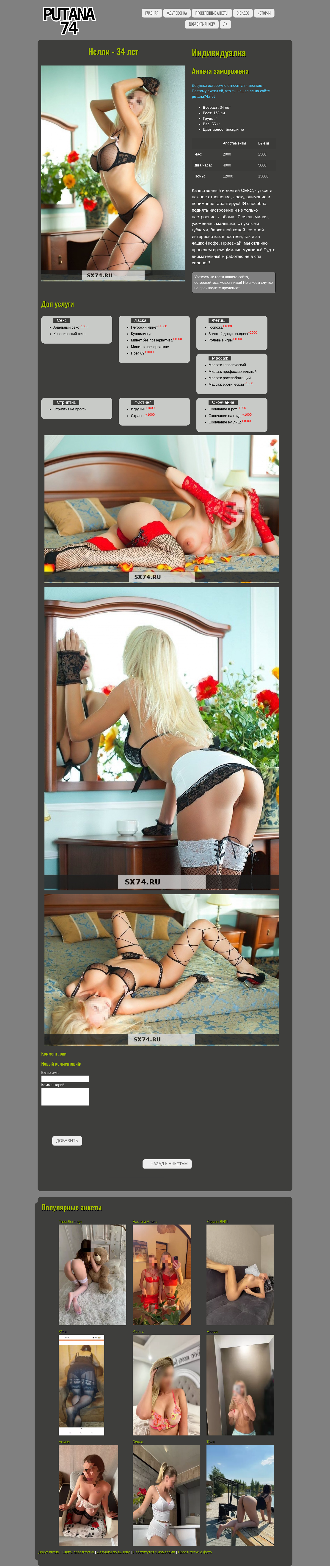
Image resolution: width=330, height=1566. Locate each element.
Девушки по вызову (113, 1552)
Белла (138, 1442)
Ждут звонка (177, 13)
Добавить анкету (202, 24)
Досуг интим (48, 1552)
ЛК (225, 24)
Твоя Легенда (70, 1222)
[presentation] (76, 1122)
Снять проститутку (78, 1552)
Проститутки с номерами (154, 1552)
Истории (264, 13)
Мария (212, 1332)
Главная (151, 13)
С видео (243, 13)
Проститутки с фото (195, 1552)
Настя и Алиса (145, 1222)
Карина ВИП (217, 1222)
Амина (64, 1442)
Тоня (210, 1442)
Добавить (67, 1140)
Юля (62, 1332)
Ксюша (138, 1332)
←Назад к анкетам (167, 1164)
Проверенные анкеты (211, 13)
